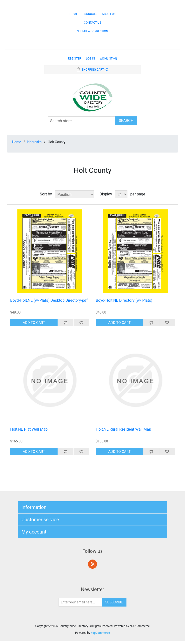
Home (74, 14)
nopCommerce (100, 632)
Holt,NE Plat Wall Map (28, 429)
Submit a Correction (92, 31)
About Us (108, 14)
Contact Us (92, 22)
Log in (90, 58)
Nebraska (34, 142)
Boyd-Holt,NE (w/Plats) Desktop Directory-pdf (48, 300)
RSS (92, 564)
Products (90, 14)
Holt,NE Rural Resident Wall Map (123, 429)
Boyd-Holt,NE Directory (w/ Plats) (124, 300)
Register (74, 58)
